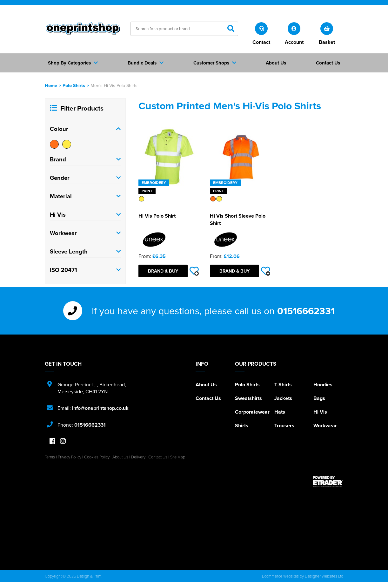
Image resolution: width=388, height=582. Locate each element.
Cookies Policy (97, 457)
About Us (206, 384)
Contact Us (208, 398)
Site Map (177, 457)
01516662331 (306, 311)
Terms (50, 457)
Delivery (138, 457)
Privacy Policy (69, 457)
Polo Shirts (74, 85)
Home (51, 85)
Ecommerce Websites (280, 576)
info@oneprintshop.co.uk (100, 408)
